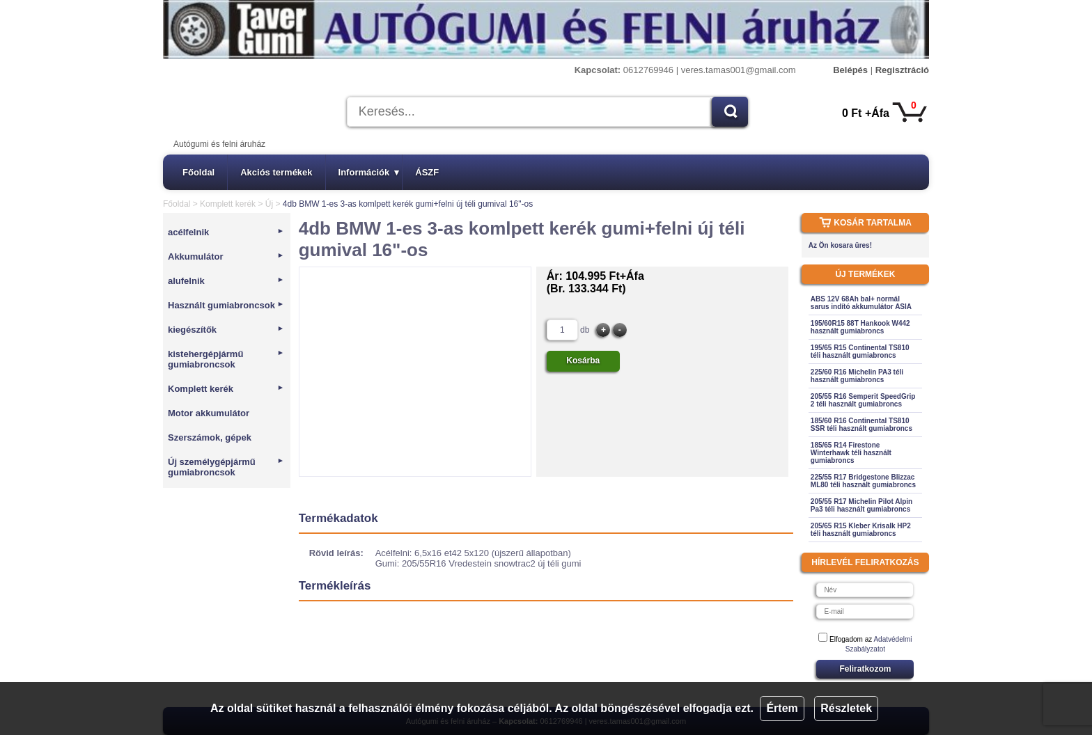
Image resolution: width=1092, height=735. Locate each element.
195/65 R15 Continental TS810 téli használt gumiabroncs (860, 351)
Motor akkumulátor (208, 413)
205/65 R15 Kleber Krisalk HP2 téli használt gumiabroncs (861, 529)
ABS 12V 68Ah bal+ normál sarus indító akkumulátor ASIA (861, 302)
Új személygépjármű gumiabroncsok (226, 467)
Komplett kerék (228, 204)
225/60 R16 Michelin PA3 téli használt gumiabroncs (857, 376)
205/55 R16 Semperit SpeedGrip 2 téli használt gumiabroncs (863, 400)
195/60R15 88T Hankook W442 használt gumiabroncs (860, 327)
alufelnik (226, 281)
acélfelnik (226, 232)
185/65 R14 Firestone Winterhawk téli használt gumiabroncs (851, 452)
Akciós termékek (276, 172)
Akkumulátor (226, 256)
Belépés (850, 70)
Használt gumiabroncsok (226, 305)
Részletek (846, 708)
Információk (369, 172)
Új (269, 204)
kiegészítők (226, 329)
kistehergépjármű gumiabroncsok (226, 359)
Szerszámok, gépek (209, 437)
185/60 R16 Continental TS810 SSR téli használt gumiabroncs (861, 424)
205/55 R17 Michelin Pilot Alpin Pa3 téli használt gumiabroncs (861, 505)
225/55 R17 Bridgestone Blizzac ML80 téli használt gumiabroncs (863, 481)
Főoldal (198, 172)
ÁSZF (427, 172)
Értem (781, 708)
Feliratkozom (865, 669)
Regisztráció (902, 70)
